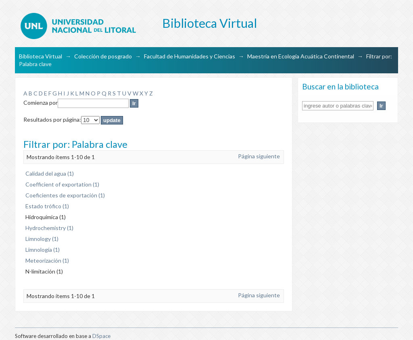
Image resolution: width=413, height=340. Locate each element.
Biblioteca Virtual (40, 56)
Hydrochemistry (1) (49, 227)
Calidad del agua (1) (49, 173)
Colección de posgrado (103, 56)
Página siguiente (259, 156)
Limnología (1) (42, 249)
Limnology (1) (41, 238)
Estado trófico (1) (47, 206)
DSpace (101, 336)
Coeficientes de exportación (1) (65, 195)
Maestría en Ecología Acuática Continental (300, 56)
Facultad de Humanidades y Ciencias (189, 56)
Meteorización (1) (47, 260)
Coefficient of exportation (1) (62, 184)
